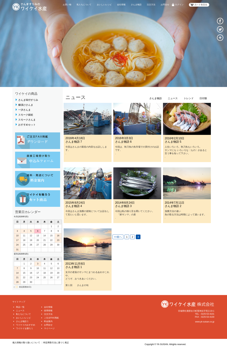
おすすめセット (27, 124)
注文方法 (151, 4)
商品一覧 (20, 307)
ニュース (173, 98)
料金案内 (48, 321)
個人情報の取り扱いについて (26, 342)
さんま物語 (136, 4)
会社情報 (121, 4)
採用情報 (48, 310)
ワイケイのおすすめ (25, 325)
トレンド (189, 98)
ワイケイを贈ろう (24, 328)
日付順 (203, 98)
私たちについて (84, 4)
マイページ (49, 328)
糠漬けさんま (25, 104)
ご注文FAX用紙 (51, 318)
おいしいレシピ (104, 4)
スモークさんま (27, 119)
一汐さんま (24, 109)
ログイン (179, 4)
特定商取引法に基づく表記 (56, 342)
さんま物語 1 (22, 321)
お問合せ (165, 4)
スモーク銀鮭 (25, 114)
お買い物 (67, 4)
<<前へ (118, 236)
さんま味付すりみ (28, 99)
